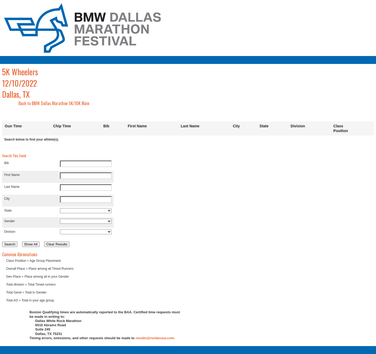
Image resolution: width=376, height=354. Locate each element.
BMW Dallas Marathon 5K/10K (56, 103)
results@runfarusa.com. (155, 338)
